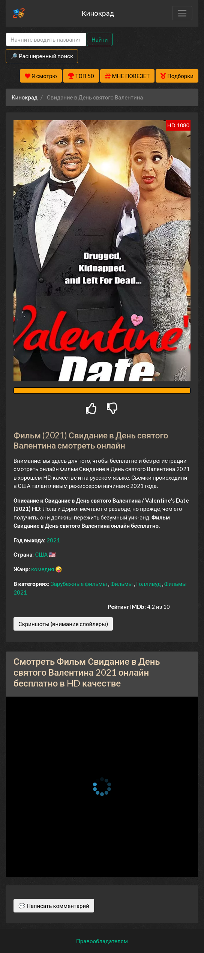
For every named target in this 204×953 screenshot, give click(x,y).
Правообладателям (102, 941)
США (42, 554)
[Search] (46, 40)
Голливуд (149, 583)
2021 (53, 540)
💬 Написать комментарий (53, 905)
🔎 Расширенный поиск (41, 56)
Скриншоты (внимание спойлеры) (63, 623)
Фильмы (122, 583)
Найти (100, 39)
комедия (43, 569)
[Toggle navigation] (182, 13)
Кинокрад (98, 13)
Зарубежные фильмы (79, 583)
